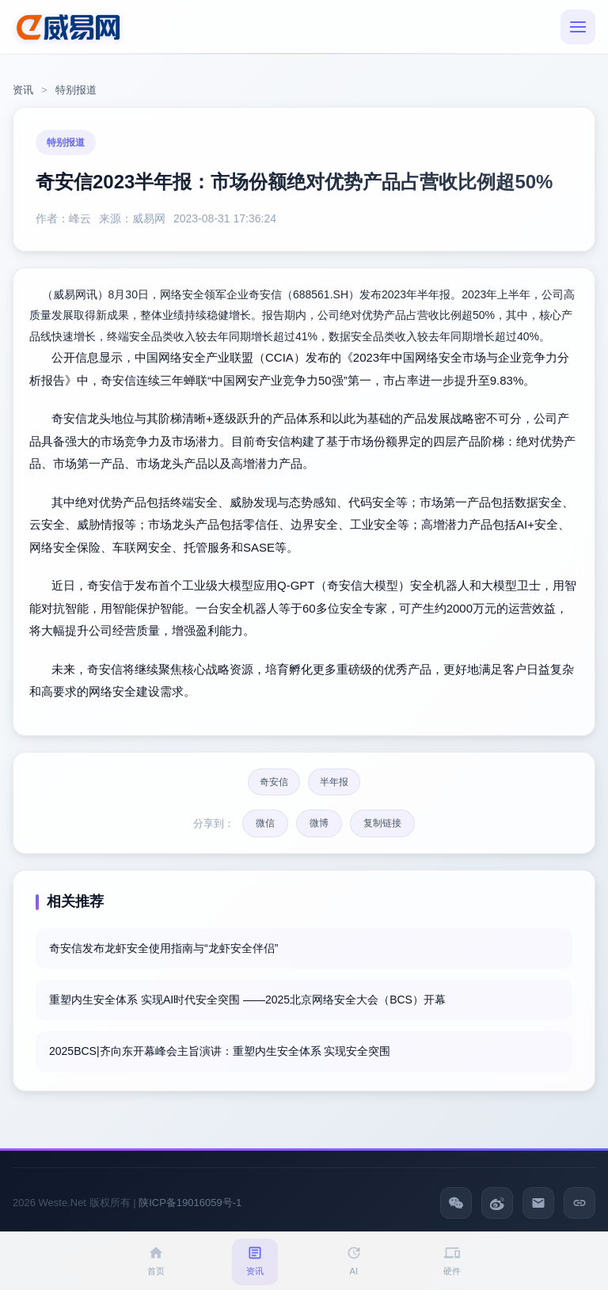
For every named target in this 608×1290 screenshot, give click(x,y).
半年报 (334, 781)
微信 (265, 823)
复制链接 (382, 823)
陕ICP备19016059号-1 (190, 1202)
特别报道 (76, 90)
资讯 (23, 90)
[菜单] (577, 26)
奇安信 (274, 781)
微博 (319, 823)
